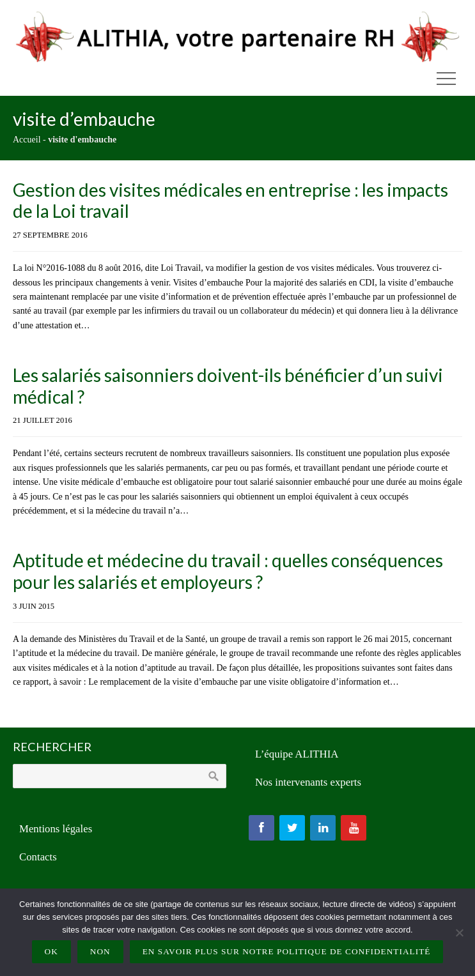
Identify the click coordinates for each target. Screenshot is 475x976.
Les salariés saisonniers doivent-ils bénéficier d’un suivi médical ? (228, 386)
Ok (51, 951)
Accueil (27, 139)
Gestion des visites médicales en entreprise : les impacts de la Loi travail (230, 200)
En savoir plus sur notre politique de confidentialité (287, 951)
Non (100, 951)
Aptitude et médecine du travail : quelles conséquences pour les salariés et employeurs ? (228, 571)
